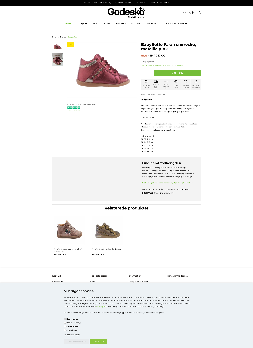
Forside (55, 37)
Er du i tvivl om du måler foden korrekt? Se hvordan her (162, 66)
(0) (187, 13)
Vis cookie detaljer (72, 335)
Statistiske (71, 330)
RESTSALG (152, 24)
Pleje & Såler (101, 24)
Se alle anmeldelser (73, 111)
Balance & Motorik (128, 24)
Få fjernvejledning (176, 24)
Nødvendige (72, 319)
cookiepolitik (102, 306)
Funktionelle (72, 326)
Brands (93, 282)
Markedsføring (73, 323)
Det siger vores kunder (138, 282)
